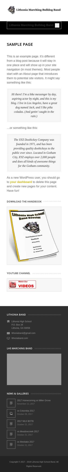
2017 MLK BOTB (25, 421)
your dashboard (21, 182)
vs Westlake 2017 (25, 442)
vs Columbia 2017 (26, 411)
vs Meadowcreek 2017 (28, 431)
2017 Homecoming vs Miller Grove (34, 400)
